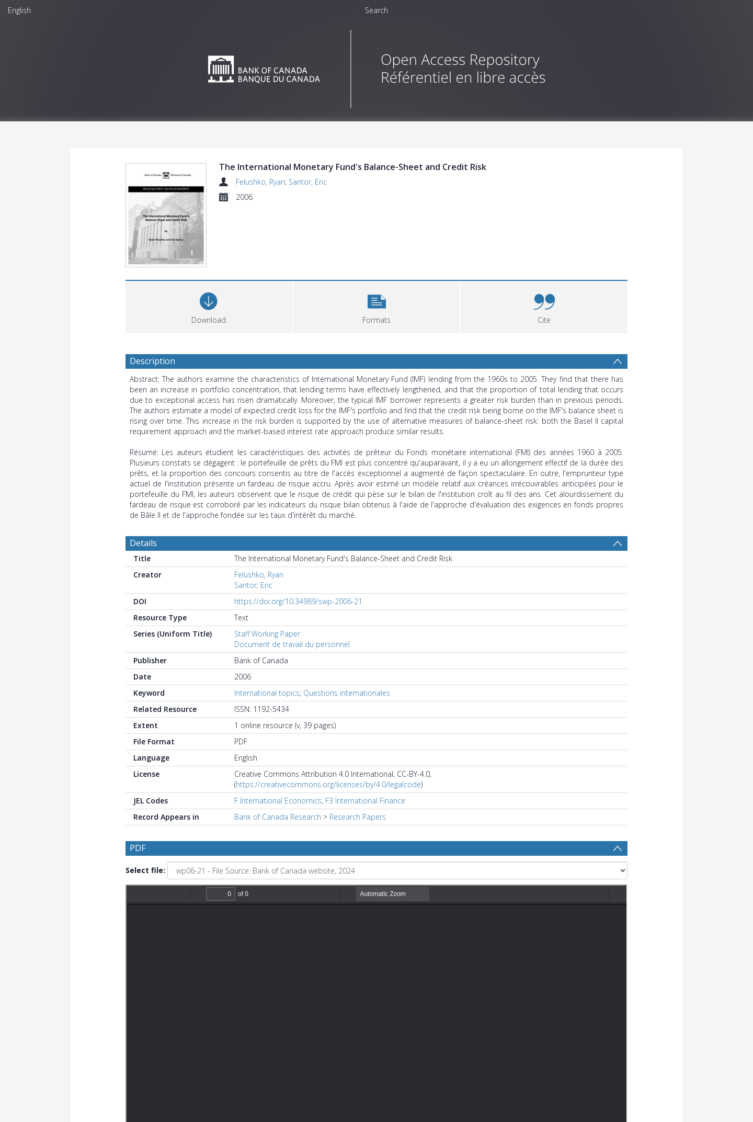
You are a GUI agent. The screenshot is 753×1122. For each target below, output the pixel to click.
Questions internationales (346, 693)
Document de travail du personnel (292, 644)
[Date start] (301, 1016)
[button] (376, 306)
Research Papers (357, 817)
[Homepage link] (377, 66)
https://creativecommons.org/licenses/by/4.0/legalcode (328, 784)
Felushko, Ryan (260, 182)
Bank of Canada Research (277, 817)
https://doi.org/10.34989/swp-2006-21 (298, 601)
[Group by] (193, 1016)
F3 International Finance (365, 801)
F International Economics (278, 801)
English (19, 10)
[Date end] (381, 1016)
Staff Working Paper (267, 634)
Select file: (145, 870)
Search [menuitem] (376, 10)
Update (500, 1016)
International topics (267, 693)
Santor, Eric (308, 182)
